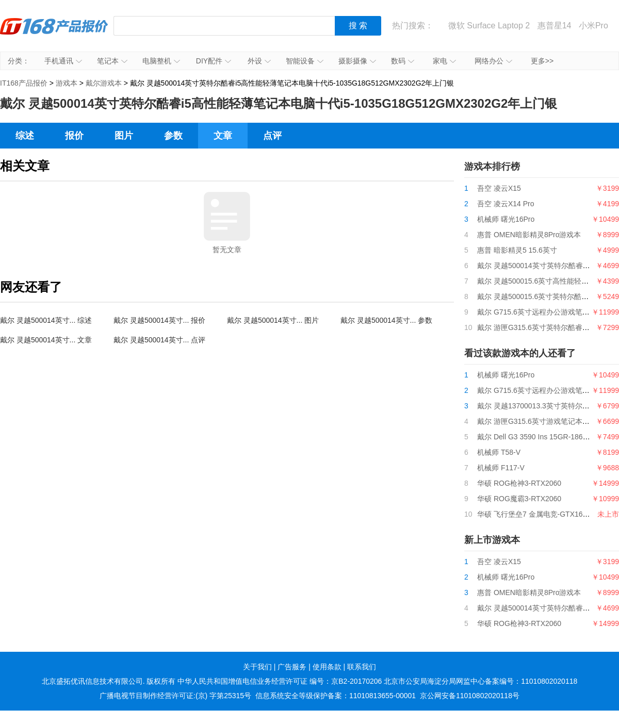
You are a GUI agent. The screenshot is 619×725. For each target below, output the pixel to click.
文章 (223, 135)
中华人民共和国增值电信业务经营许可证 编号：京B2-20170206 (279, 681)
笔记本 (112, 61)
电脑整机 (161, 61)
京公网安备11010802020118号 (469, 695)
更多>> (542, 61)
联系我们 (361, 667)
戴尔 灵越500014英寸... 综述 (46, 320)
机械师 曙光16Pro (505, 219)
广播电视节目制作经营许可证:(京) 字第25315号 (175, 695)
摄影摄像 (357, 61)
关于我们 (257, 667)
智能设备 (304, 61)
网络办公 (493, 61)
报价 (74, 135)
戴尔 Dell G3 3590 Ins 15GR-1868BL (536, 437)
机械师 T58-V (498, 452)
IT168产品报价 (54, 33)
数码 (402, 61)
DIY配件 (213, 61)
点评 (272, 135)
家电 (444, 61)
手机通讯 (63, 61)
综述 (24, 135)
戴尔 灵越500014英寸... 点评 (159, 340)
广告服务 (292, 667)
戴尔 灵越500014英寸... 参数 (386, 320)
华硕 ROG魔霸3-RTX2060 (519, 499)
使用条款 (327, 667)
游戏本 (66, 83)
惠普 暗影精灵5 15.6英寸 (517, 250)
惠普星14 (554, 25)
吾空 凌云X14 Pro (505, 204)
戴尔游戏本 (104, 83)
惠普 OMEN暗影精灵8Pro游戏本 (529, 234)
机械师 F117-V (501, 468)
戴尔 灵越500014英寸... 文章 (46, 340)
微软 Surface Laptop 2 (489, 25)
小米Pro (593, 25)
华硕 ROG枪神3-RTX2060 (519, 483)
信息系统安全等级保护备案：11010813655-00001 (335, 695)
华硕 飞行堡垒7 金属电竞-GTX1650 (534, 514)
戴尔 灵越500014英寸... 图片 (273, 320)
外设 (259, 61)
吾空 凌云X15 (499, 188)
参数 (173, 135)
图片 (124, 135)
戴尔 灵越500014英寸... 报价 (159, 320)
